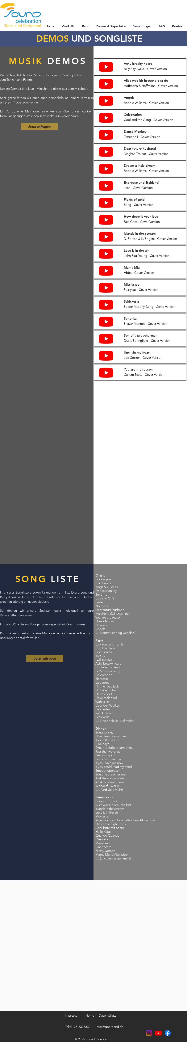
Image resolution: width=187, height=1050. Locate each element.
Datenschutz (107, 1015)
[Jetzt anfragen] (39, 126)
